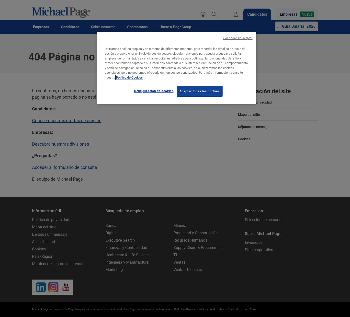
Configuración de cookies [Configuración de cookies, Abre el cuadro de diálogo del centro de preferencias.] (154, 91)
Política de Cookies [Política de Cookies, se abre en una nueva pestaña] (129, 77)
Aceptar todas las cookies (200, 91)
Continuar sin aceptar (238, 38)
